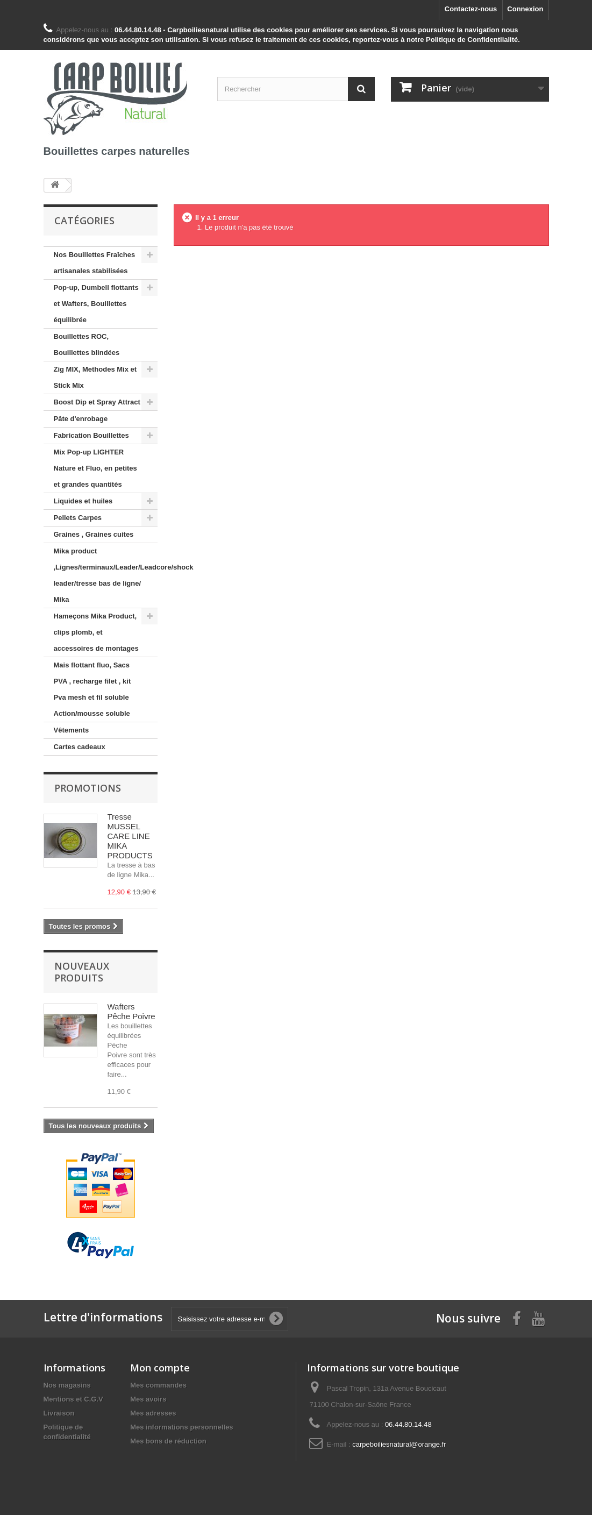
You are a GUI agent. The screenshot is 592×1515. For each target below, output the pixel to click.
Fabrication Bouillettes (91, 435)
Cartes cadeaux (79, 747)
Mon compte (160, 1367)
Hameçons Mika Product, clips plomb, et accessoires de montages (96, 632)
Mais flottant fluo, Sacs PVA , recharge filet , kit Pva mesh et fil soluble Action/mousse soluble (92, 689)
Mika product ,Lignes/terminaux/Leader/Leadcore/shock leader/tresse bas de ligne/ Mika (106, 575)
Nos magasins (67, 1385)
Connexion (525, 9)
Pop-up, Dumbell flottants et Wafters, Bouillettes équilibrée (96, 303)
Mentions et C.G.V (73, 1399)
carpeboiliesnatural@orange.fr (399, 1444)
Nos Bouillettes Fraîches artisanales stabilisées (94, 263)
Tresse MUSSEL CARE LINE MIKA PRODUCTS (130, 836)
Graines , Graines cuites (94, 534)
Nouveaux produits (81, 971)
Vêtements (71, 730)
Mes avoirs (148, 1399)
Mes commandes (158, 1385)
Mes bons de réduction (168, 1441)
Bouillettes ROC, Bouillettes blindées (87, 344)
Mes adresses (153, 1413)
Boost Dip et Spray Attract (97, 402)
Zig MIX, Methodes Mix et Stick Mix (95, 377)
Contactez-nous (471, 9)
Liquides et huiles (83, 501)
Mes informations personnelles (181, 1427)
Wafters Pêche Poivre (131, 1011)
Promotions (87, 787)
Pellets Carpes (78, 518)
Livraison (59, 1413)
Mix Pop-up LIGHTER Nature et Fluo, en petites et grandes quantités (95, 468)
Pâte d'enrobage (81, 419)
